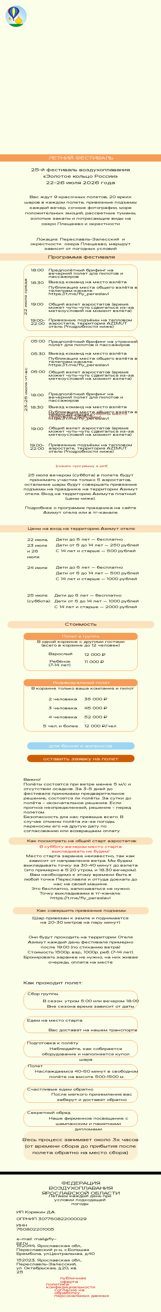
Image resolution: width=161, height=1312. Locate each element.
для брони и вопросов (80, 746)
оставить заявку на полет (81, 759)
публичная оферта (73, 1280)
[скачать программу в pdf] (81, 466)
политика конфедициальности (70, 1286)
